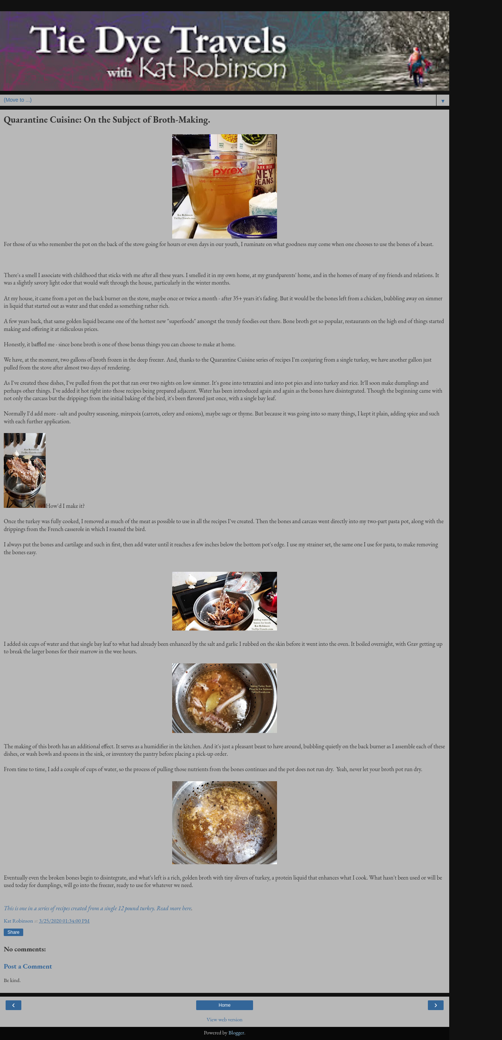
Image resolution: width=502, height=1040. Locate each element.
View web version (225, 1019)
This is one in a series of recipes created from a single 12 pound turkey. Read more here (97, 908)
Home (225, 1005)
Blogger (236, 1032)
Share (13, 932)
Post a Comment (28, 966)
